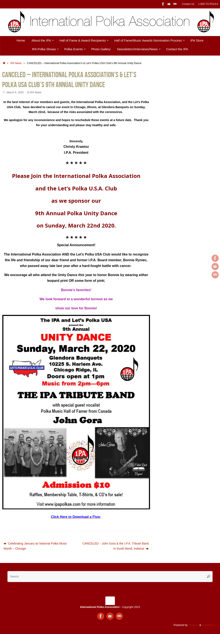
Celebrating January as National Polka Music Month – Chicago (35, 546)
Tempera (193, 625)
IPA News (16, 63)
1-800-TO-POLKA (208, 4)
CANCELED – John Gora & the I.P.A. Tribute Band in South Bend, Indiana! (115, 546)
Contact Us (188, 4)
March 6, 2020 (15, 92)
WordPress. (209, 625)
